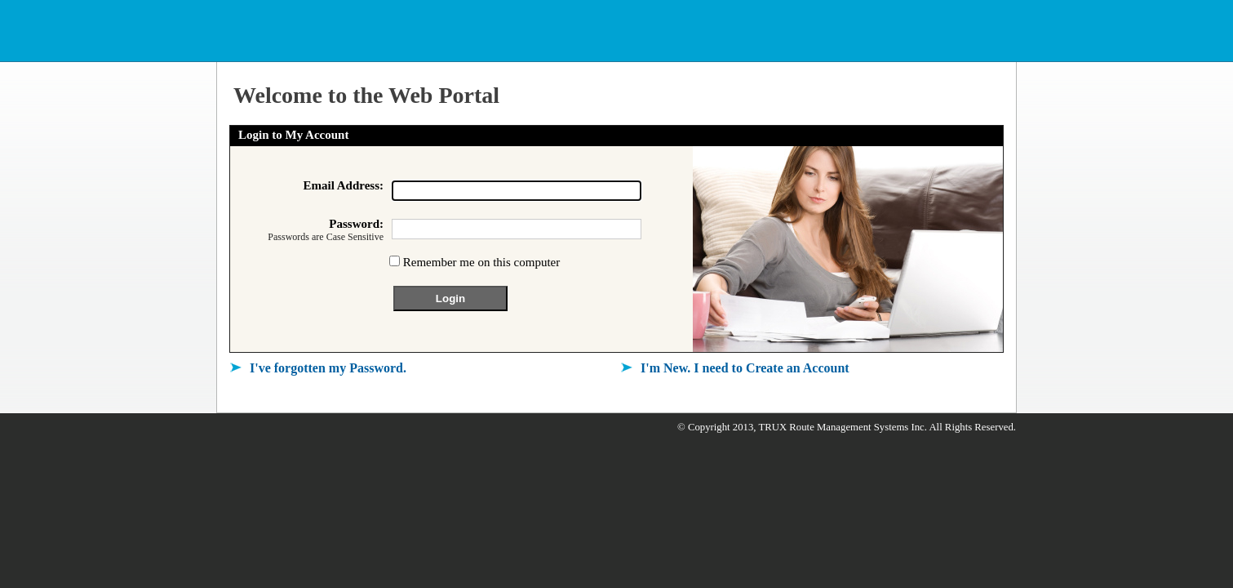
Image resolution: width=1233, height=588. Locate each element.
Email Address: (344, 185)
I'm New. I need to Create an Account (745, 368)
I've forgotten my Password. (328, 368)
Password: (307, 230)
